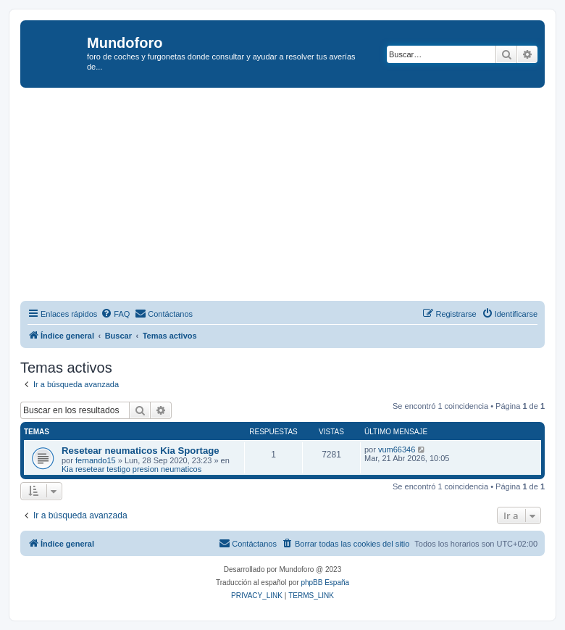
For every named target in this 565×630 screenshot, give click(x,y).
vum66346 (396, 449)
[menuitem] (115, 314)
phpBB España (325, 583)
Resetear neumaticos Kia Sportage (140, 450)
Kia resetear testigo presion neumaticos (131, 469)
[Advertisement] (292, 196)
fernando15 (95, 460)
